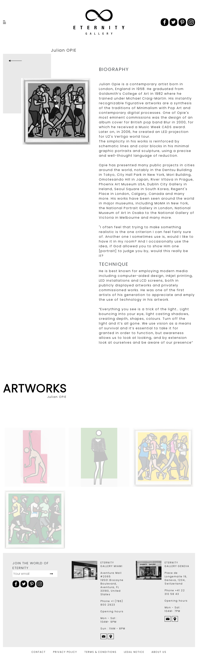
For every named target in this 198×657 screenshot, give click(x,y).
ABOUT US (159, 652)
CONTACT (39, 652)
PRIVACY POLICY (65, 652)
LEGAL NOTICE (134, 652)
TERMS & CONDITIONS (100, 652)
